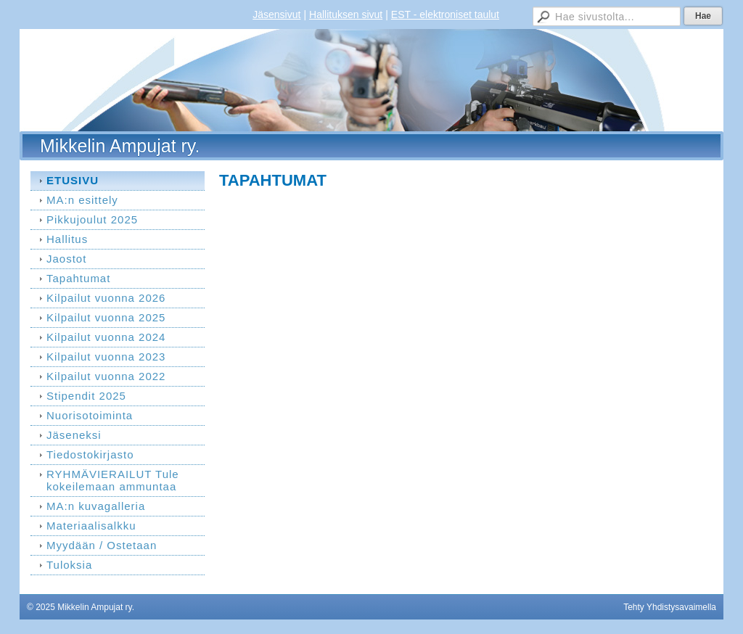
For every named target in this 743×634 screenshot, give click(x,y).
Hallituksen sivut (345, 14)
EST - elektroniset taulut (445, 14)
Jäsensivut (276, 14)
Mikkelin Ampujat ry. (120, 146)
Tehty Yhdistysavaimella (669, 607)
